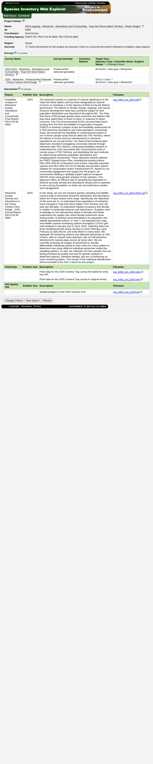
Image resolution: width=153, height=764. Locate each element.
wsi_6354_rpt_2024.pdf (127, 99)
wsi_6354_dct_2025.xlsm (128, 272)
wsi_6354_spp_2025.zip (127, 292)
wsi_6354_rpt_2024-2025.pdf (130, 193)
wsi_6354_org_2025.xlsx (128, 279)
